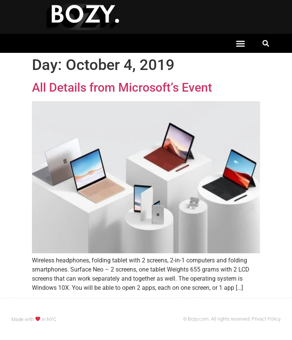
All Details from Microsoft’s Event (122, 87)
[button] (240, 43)
